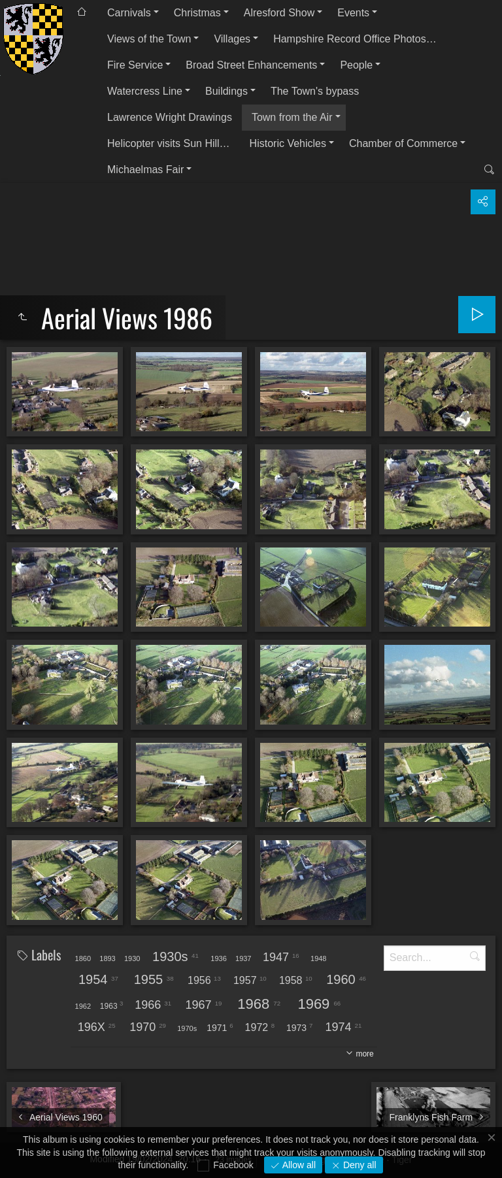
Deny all (358, 1165)
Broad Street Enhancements (251, 65)
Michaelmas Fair (145, 169)
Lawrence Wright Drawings (169, 117)
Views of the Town (149, 38)
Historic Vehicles (288, 143)
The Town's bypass (315, 91)
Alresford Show (279, 12)
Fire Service (135, 65)
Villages (232, 38)
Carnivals (129, 12)
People (356, 65)
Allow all (298, 1165)
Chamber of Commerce (403, 143)
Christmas (197, 12)
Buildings (226, 91)
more (364, 1053)
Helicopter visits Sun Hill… (168, 143)
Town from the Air (292, 117)
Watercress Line (144, 91)
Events (353, 12)
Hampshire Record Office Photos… (355, 38)
